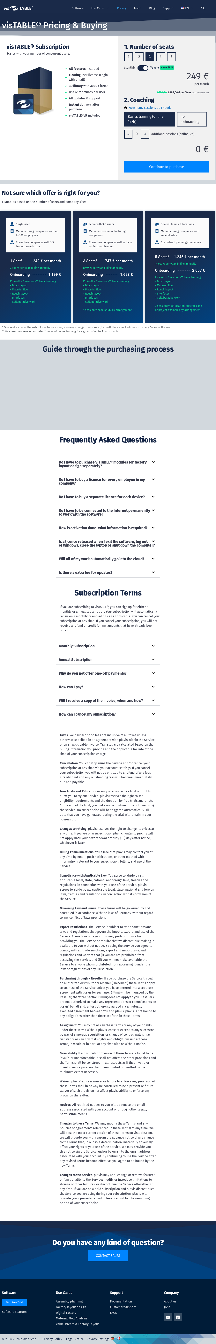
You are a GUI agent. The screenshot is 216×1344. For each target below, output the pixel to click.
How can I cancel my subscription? (87, 714)
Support (168, 8)
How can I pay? (71, 687)
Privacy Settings (98, 1339)
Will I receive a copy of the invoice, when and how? (101, 700)
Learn (137, 8)
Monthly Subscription (77, 646)
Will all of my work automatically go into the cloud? (101, 559)
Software (78, 8)
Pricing (121, 8)
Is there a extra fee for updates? (85, 572)
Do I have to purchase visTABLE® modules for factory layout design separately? (103, 464)
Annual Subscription (76, 659)
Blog (152, 8)
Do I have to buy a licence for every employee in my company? (102, 481)
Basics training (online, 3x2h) (146, 119)
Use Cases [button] (102, 8)
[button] (187, 8)
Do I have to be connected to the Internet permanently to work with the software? (104, 512)
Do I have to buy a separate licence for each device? (102, 497)
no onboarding (190, 119)
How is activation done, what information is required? (103, 528)
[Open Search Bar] (202, 8)
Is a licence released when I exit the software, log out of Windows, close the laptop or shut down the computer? (107, 543)
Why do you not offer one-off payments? (92, 673)
